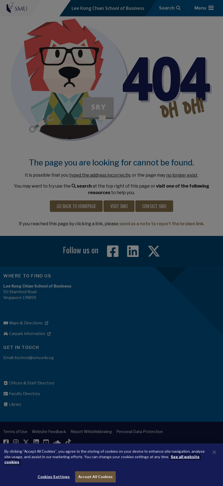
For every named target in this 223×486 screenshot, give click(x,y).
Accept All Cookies (95, 480)
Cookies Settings (54, 480)
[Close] (214, 455)
